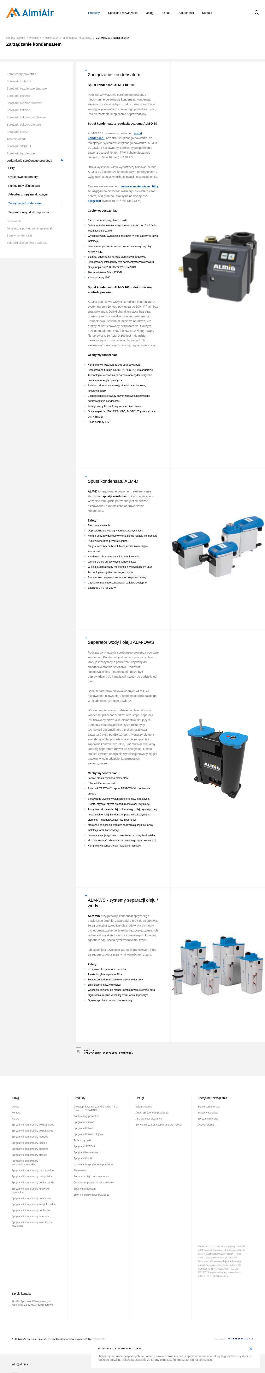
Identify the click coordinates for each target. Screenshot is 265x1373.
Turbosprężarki (16, 139)
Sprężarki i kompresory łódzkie (29, 1142)
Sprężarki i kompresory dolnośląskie (32, 1130)
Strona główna (15, 37)
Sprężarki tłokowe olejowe (24, 124)
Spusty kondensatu (19, 235)
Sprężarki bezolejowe (21, 153)
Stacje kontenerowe (209, 1106)
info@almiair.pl (21, 1364)
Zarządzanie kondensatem (25, 203)
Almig (15, 1098)
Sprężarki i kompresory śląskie (29, 1154)
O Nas (166, 13)
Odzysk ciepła (206, 1124)
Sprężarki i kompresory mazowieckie (33, 1170)
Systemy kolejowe (208, 1112)
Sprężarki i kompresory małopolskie (32, 1176)
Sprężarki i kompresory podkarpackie (33, 1182)
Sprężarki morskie (208, 1118)
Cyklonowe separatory (23, 176)
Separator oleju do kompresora (28, 212)
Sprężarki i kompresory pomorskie (31, 1198)
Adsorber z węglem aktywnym (28, 194)
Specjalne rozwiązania (123, 13)
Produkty (94, 13)
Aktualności (186, 13)
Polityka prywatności (96, 1339)
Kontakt (207, 13)
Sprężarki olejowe (18, 95)
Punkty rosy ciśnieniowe (24, 185)
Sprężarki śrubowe (19, 81)
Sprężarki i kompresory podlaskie (31, 1210)
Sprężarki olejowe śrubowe (24, 103)
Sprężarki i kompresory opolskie (30, 1148)
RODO (15, 1118)
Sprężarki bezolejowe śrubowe (27, 88)
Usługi (150, 13)
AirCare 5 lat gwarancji (149, 1118)
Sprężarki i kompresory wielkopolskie (33, 1124)
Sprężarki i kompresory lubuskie (30, 1136)
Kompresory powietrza (21, 74)
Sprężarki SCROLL (19, 146)
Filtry (11, 168)
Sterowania (14, 221)
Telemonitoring (144, 1106)
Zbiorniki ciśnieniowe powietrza (27, 242)
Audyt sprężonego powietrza (152, 1112)
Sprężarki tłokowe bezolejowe (26, 117)
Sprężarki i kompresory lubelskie (30, 1216)
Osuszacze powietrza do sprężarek (30, 228)
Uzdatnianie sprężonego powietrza (68, 37)
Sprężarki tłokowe (18, 110)
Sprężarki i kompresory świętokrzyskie (33, 1204)
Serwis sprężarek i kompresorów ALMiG (159, 1124)
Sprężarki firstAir (17, 131)
